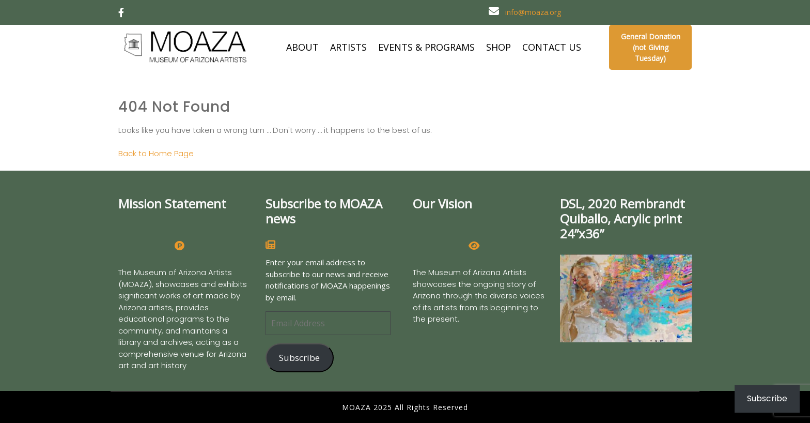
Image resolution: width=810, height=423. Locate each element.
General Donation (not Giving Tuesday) (650, 47)
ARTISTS (348, 47)
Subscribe (299, 358)
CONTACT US (551, 47)
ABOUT (302, 47)
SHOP (498, 47)
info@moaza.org (533, 12)
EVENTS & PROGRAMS (426, 47)
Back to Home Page (156, 153)
